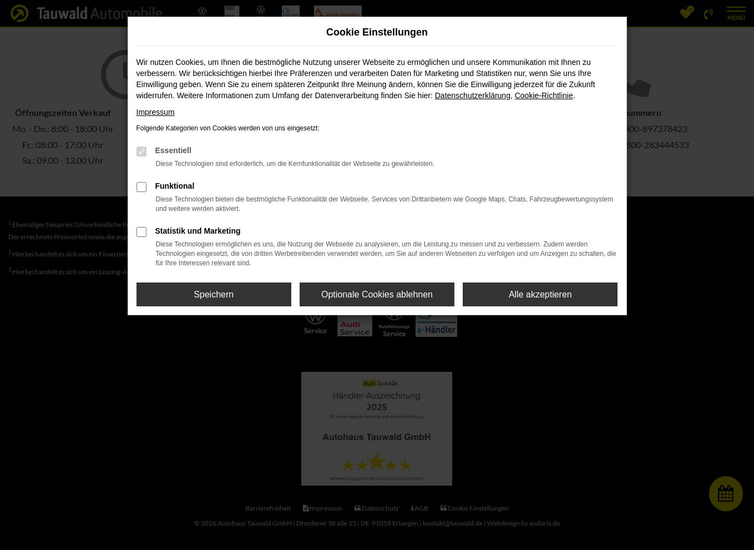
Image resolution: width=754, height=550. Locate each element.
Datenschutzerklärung (472, 95)
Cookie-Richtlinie (544, 95)
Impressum (155, 112)
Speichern (214, 294)
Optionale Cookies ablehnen (377, 294)
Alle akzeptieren (540, 294)
